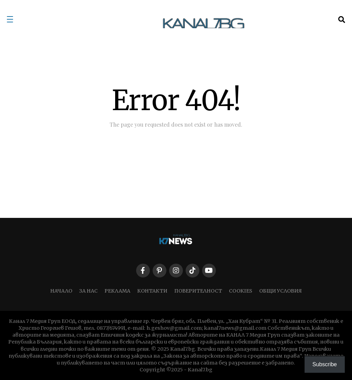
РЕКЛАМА (117, 291)
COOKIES (240, 291)
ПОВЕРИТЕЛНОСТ (198, 291)
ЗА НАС (88, 291)
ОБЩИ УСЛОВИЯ (280, 291)
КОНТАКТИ (152, 291)
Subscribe (324, 364)
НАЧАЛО (61, 291)
